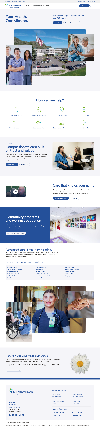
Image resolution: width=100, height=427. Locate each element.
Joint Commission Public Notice (45, 425)
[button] (28, 6)
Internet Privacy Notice (11, 425)
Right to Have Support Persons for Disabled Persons (78, 425)
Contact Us (14, 1)
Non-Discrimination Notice (59, 425)
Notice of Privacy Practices (23, 425)
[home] (13, 6)
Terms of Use (33, 425)
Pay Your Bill (92, 1)
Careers (80, 1)
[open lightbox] (16, 191)
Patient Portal (86, 1)
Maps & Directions (22, 1)
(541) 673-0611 (8, 1)
